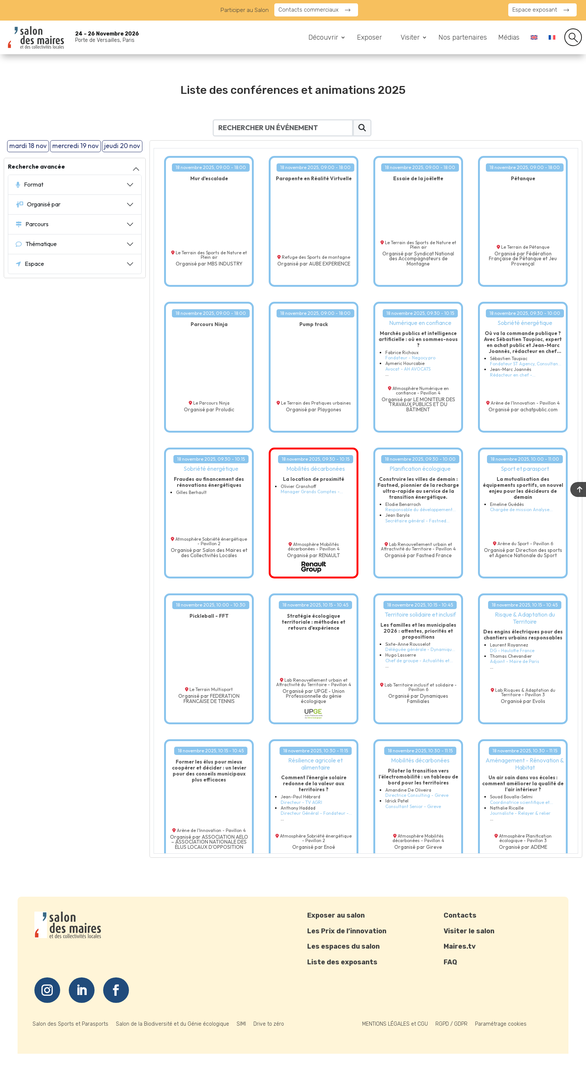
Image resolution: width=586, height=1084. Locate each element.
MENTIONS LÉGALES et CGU (395, 1024)
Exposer (369, 38)
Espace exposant (534, 9)
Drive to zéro (268, 1024)
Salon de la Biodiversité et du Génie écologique (172, 1024)
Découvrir (323, 38)
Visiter (410, 38)
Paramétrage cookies (501, 1024)
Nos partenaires (462, 38)
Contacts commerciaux (308, 9)
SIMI (241, 1024)
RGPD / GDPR (451, 1024)
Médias (508, 38)
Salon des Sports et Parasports (70, 1024)
